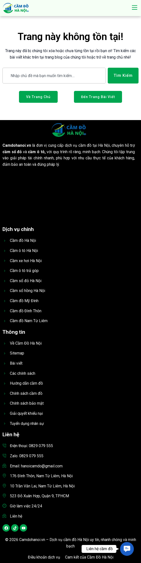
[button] (134, 8)
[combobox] (54, 75)
